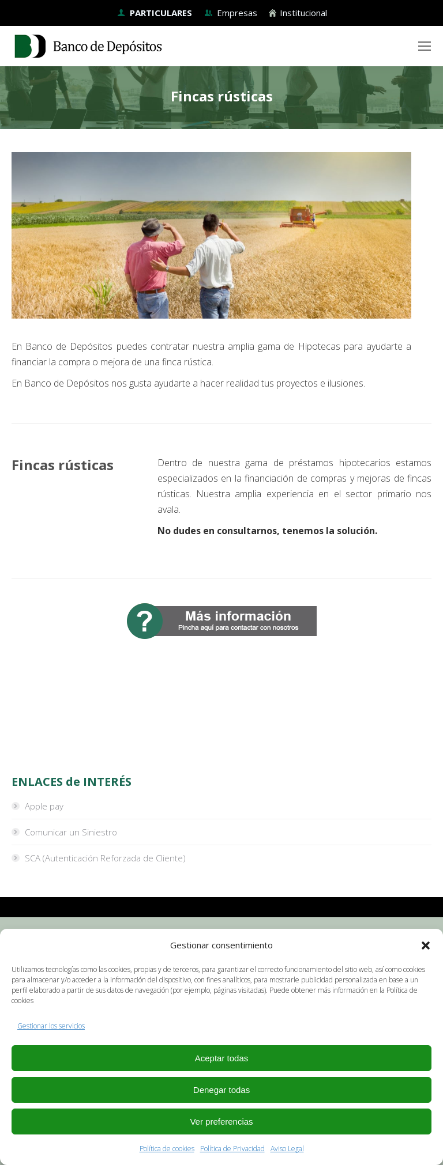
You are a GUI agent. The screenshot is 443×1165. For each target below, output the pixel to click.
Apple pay (44, 806)
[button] (425, 945)
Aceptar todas (222, 1058)
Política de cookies (167, 1148)
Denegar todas (221, 1090)
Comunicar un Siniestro (71, 832)
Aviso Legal (287, 1148)
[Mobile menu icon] (424, 46)
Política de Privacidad (232, 1148)
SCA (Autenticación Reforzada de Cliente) (105, 858)
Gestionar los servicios (51, 1026)
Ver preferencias (221, 1121)
